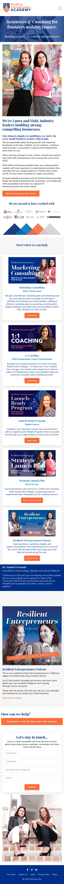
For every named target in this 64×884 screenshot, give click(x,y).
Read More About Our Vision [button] (21, 193)
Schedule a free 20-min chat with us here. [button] (32, 721)
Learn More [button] (32, 315)
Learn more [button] (32, 440)
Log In (32, 874)
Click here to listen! (12, 698)
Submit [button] (32, 787)
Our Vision (11, 874)
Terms (54, 874)
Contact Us (22, 874)
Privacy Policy (43, 874)
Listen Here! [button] (32, 558)
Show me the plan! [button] (32, 500)
